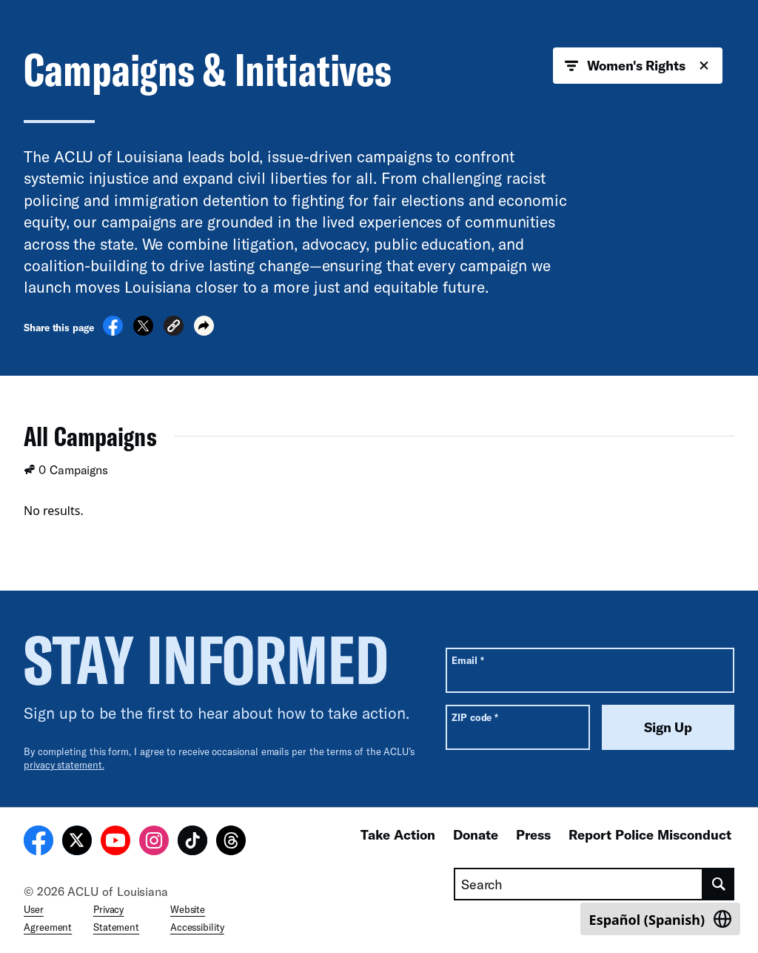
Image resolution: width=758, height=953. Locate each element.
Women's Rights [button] (638, 66)
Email (467, 660)
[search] (718, 884)
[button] (174, 328)
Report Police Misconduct (649, 834)
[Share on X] (143, 331)
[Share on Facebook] (113, 331)
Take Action (397, 834)
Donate (475, 834)
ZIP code (475, 717)
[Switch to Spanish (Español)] (660, 919)
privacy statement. (64, 765)
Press (533, 834)
